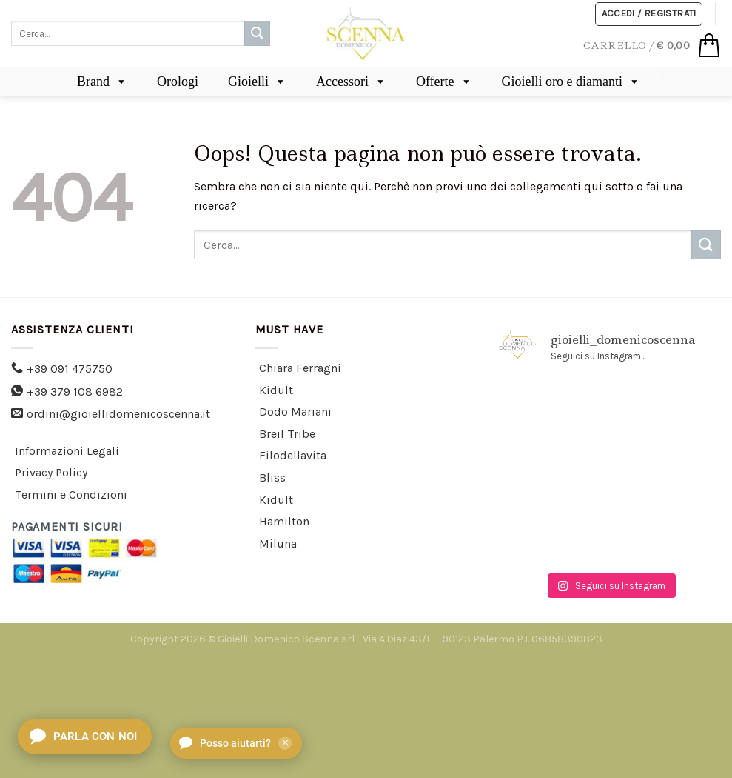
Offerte (444, 81)
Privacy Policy (51, 472)
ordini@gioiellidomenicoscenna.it (118, 414)
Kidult (276, 390)
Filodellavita (292, 455)
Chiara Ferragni (300, 368)
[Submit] (256, 33)
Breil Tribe (287, 434)
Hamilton (284, 521)
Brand (102, 81)
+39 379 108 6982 (75, 392)
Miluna (278, 543)
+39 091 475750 (70, 369)
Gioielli (257, 81)
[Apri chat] (85, 736)
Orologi (177, 81)
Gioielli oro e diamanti (571, 81)
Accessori (351, 81)
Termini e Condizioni (71, 495)
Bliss (272, 478)
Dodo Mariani (295, 412)
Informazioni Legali (67, 451)
